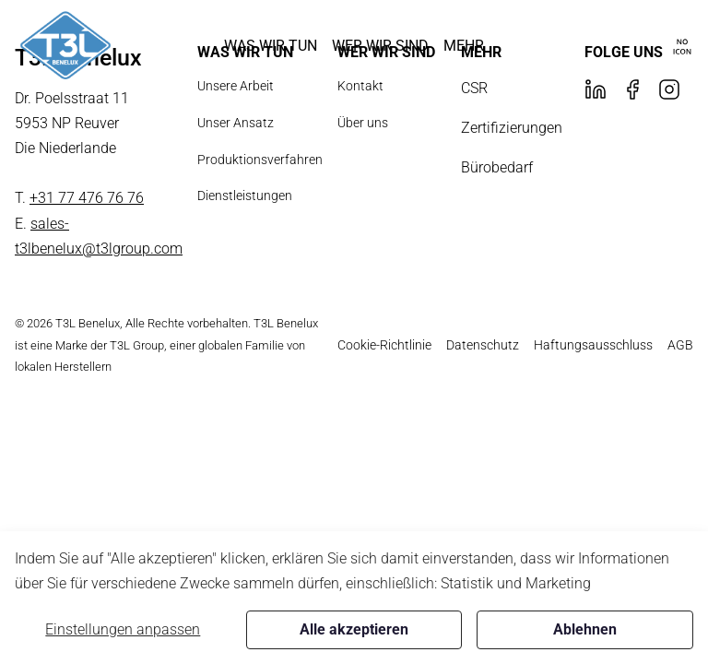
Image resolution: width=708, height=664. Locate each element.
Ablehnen (585, 629)
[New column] (65, 45)
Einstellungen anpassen (122, 629)
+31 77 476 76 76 (87, 198)
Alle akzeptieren (354, 629)
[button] (270, 45)
